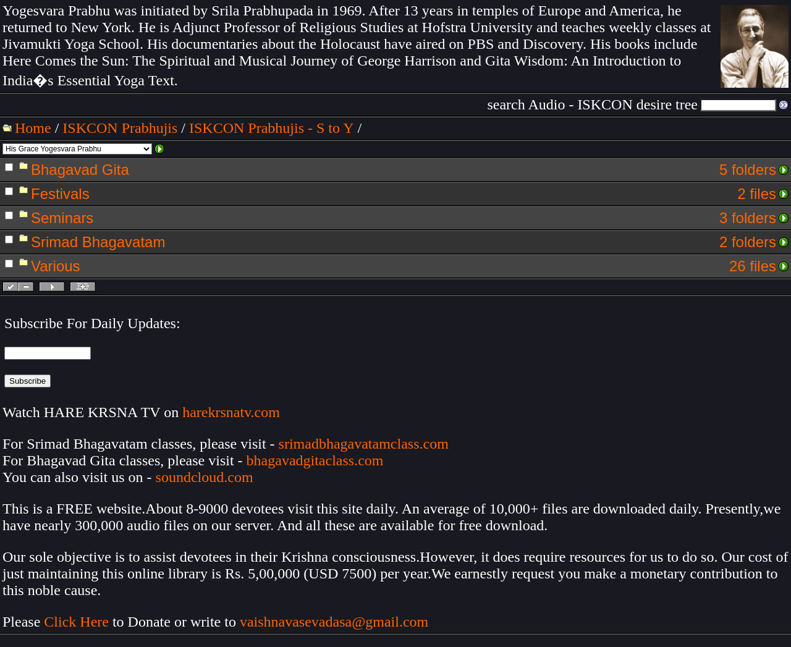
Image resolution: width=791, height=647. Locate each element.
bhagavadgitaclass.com (315, 460)
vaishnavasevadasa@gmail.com (336, 622)
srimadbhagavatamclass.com (364, 444)
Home (33, 128)
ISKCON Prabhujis (119, 128)
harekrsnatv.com (231, 412)
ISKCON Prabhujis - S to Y (271, 128)
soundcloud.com (204, 477)
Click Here (76, 622)
